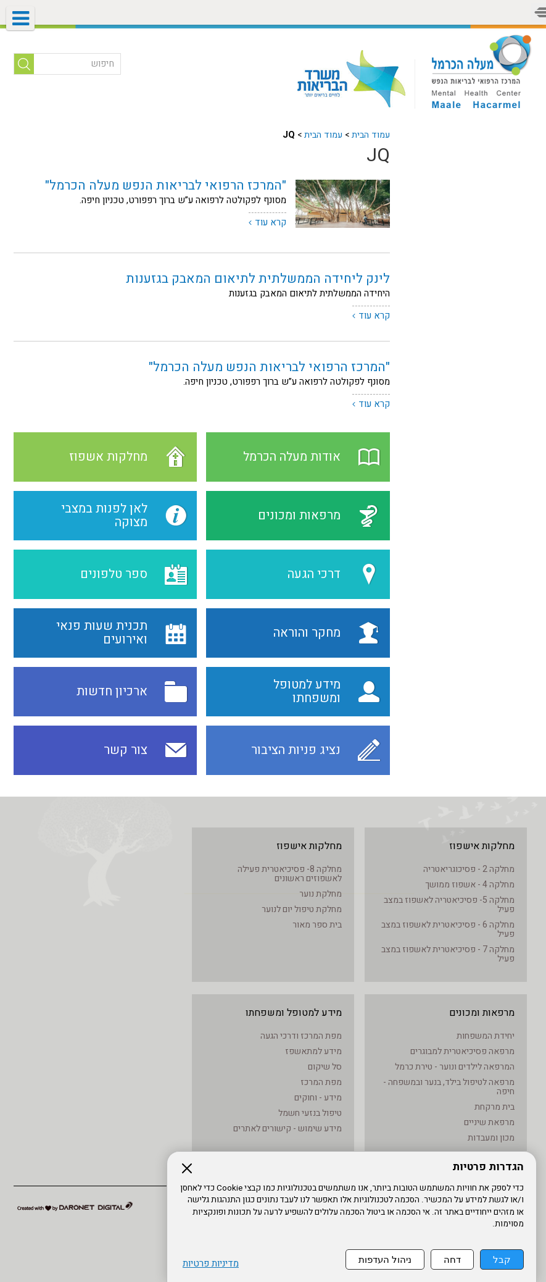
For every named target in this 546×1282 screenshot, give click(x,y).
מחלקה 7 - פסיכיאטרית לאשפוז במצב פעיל (448, 954)
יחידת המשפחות (486, 1035)
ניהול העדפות (385, 1259)
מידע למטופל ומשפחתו (294, 1012)
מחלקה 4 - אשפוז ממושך (470, 884)
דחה (452, 1259)
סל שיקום (325, 1066)
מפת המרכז (321, 1082)
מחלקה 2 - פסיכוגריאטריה (469, 869)
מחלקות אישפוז (482, 846)
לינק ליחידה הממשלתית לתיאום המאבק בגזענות (258, 278)
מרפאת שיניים (489, 1122)
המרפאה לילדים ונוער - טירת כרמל (455, 1066)
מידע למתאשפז (313, 1051)
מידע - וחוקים (318, 1097)
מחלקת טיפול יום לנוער (302, 909)
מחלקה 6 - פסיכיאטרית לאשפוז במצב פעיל (448, 929)
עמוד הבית (371, 134)
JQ (378, 155)
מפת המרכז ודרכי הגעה (301, 1035)
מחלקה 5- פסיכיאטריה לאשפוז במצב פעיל (449, 905)
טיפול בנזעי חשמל (310, 1113)
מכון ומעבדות (491, 1137)
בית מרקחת (494, 1106)
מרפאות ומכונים (482, 1012)
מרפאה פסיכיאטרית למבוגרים (462, 1051)
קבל (502, 1259)
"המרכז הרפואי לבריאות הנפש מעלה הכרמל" (165, 185)
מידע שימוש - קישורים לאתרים (287, 1128)
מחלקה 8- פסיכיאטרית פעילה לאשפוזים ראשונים (290, 874)
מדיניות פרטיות (211, 1264)
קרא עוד (270, 222)
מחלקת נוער (320, 893)
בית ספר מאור (317, 924)
